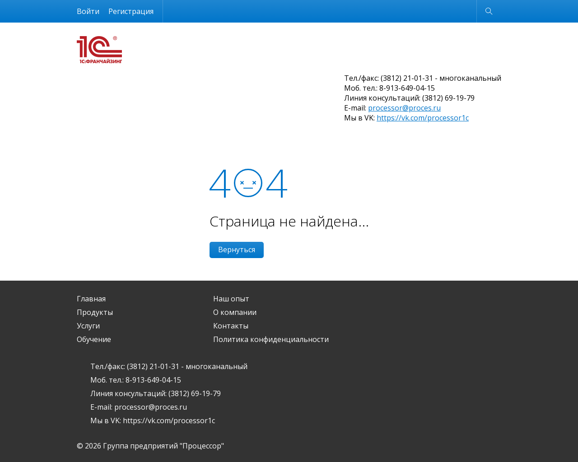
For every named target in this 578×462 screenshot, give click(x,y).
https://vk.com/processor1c (423, 118)
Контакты (230, 326)
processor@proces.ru (404, 108)
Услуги (88, 326)
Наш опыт (231, 299)
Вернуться (236, 249)
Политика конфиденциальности (271, 339)
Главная (91, 299)
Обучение (94, 339)
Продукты (95, 312)
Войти (88, 11)
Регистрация (131, 11)
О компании (234, 312)
